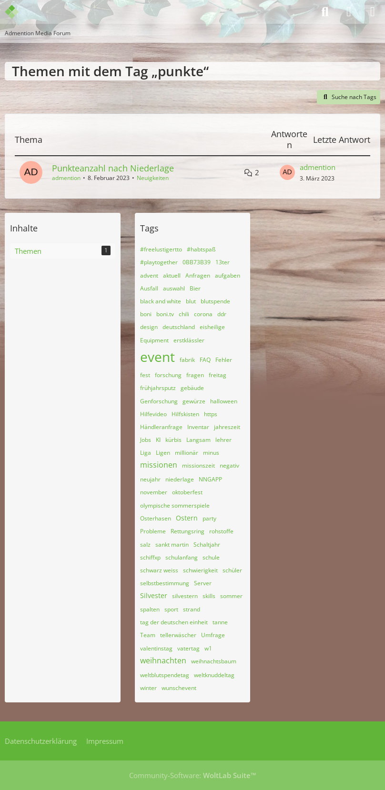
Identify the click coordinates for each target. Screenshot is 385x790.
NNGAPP (210, 479)
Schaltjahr (206, 544)
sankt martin (172, 544)
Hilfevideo (153, 414)
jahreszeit (227, 427)
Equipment (154, 340)
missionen (158, 465)
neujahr (150, 479)
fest (145, 375)
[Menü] (372, 11)
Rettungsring (187, 531)
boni (146, 314)
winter (148, 688)
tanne (220, 622)
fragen (195, 375)
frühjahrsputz (158, 388)
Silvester (153, 595)
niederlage (179, 479)
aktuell (172, 275)
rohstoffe (221, 531)
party (209, 518)
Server (203, 583)
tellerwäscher (178, 635)
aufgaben (227, 275)
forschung (168, 375)
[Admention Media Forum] (18, 11)
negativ (229, 465)
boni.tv (165, 314)
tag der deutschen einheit (174, 622)
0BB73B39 (196, 262)
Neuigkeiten (153, 178)
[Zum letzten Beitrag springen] (287, 172)
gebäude (192, 388)
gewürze (193, 401)
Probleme (153, 531)
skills (209, 596)
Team (147, 635)
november (153, 492)
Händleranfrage (161, 427)
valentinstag (156, 648)
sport (171, 609)
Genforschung (159, 401)
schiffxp (150, 557)
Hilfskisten (185, 414)
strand (191, 609)
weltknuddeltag (214, 675)
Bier (195, 288)
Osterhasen (155, 518)
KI (158, 440)
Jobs (145, 440)
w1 (208, 648)
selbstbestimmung (164, 583)
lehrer (223, 440)
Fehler (223, 360)
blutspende (215, 301)
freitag (217, 375)
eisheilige (212, 327)
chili (184, 314)
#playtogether (159, 262)
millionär (186, 453)
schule (211, 557)
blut (191, 301)
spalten (150, 609)
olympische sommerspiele (175, 505)
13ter (222, 262)
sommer (231, 596)
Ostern (187, 517)
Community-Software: (192, 775)
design (149, 327)
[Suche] (324, 11)
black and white (160, 301)
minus (211, 453)
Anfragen (197, 275)
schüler (232, 570)
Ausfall (149, 288)
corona (203, 314)
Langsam (198, 440)
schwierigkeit (200, 570)
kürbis (173, 440)
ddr (221, 314)
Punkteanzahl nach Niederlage (113, 168)
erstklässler (188, 340)
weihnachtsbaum (213, 661)
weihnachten (163, 660)
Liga (145, 453)
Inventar (198, 427)
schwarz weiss (159, 570)
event (157, 357)
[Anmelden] (348, 12)
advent (149, 275)
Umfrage (213, 635)
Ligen (163, 453)
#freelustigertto (161, 249)
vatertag (188, 648)
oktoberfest (187, 492)
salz (145, 544)
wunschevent (179, 688)
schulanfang (181, 557)
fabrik (187, 360)
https (210, 414)
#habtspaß (201, 249)
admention (66, 178)
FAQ (205, 360)
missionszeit (198, 465)
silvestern (185, 596)
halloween (223, 401)
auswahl (174, 288)
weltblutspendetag (164, 675)
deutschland (178, 327)
